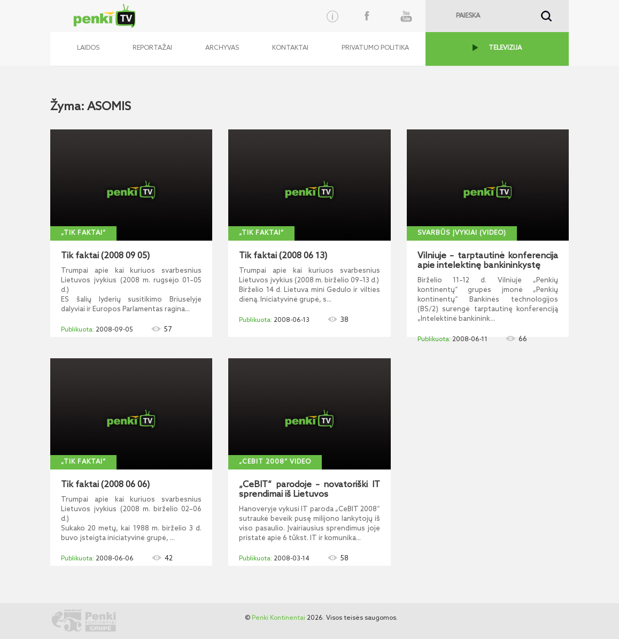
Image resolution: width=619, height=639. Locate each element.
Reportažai (152, 48)
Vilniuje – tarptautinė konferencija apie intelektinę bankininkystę (487, 261)
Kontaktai (290, 48)
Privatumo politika (375, 48)
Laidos (88, 48)
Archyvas (222, 48)
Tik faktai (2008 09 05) (105, 256)
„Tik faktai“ (83, 233)
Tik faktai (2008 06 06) (105, 485)
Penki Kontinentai (278, 618)
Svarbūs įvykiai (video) (461, 233)
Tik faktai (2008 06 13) (283, 256)
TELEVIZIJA (505, 48)
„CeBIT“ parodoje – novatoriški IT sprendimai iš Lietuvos (309, 489)
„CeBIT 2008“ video (275, 462)
